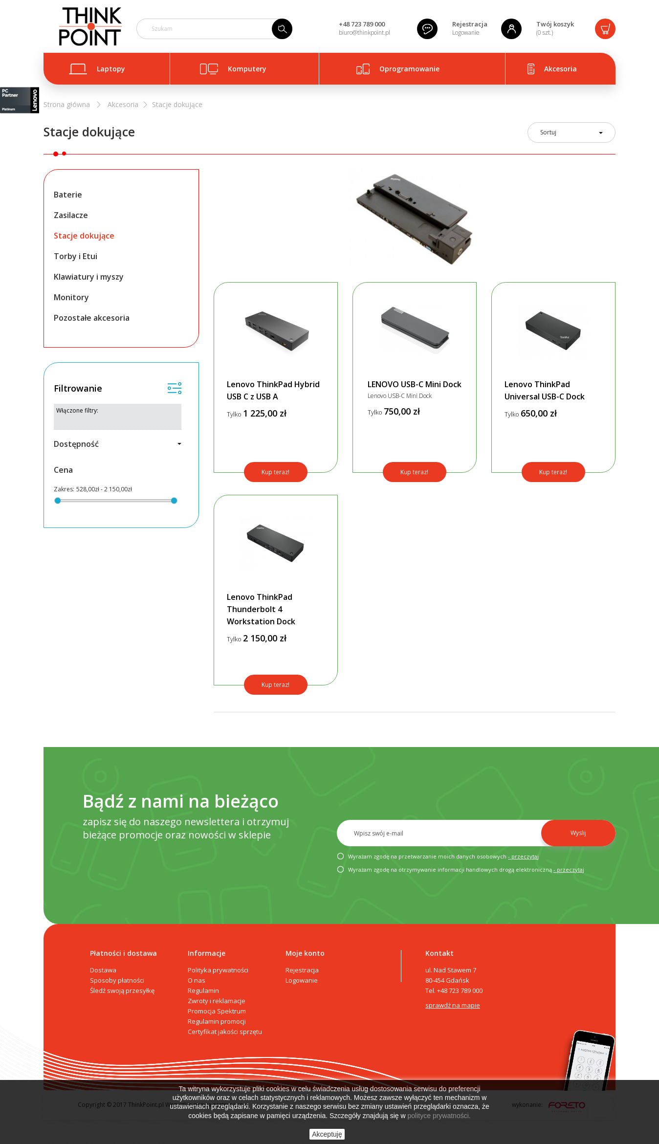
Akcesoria (560, 68)
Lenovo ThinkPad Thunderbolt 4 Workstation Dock (261, 609)
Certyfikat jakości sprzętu (225, 1031)
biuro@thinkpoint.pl (364, 32)
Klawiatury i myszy (89, 276)
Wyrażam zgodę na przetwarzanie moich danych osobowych (438, 857)
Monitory (71, 297)
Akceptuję (327, 1134)
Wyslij (578, 833)
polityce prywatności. (439, 1116)
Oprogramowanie (409, 68)
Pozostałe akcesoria (92, 317)
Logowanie (466, 32)
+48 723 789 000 (362, 24)
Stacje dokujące (84, 235)
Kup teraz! (275, 472)
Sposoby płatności (117, 980)
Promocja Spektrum (217, 1011)
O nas (196, 980)
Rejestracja (469, 24)
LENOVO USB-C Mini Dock (414, 384)
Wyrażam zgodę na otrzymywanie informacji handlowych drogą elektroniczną (460, 870)
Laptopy (111, 68)
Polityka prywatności (218, 970)
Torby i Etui (75, 256)
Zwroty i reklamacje (216, 1000)
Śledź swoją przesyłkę (122, 990)
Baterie (68, 194)
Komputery (247, 68)
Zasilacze (71, 215)
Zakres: (64, 489)
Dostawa (103, 970)
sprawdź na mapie (452, 1005)
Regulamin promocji (217, 1021)
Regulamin (203, 990)
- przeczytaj (523, 856)
